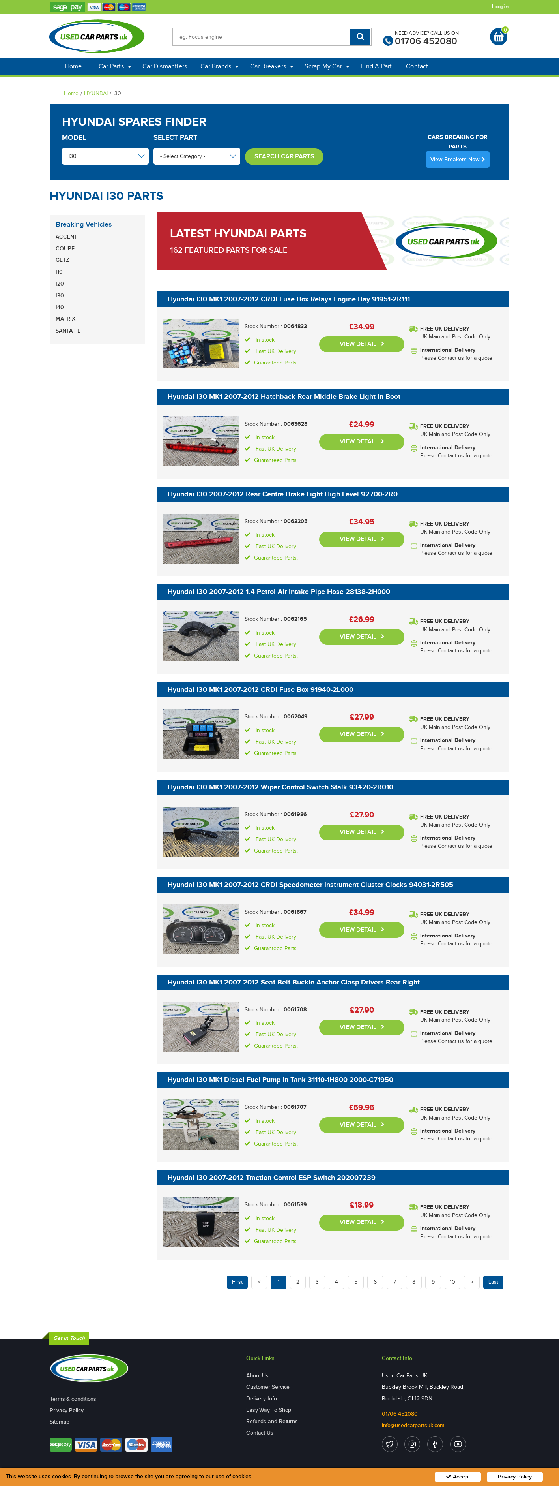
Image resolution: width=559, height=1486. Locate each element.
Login (500, 6)
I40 (60, 307)
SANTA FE (68, 330)
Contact (417, 66)
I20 (60, 283)
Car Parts (115, 66)
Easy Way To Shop (268, 1410)
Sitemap (59, 1421)
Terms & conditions (73, 1399)
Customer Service (268, 1387)
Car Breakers (272, 66)
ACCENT (66, 236)
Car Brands (219, 66)
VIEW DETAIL (362, 344)
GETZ (62, 260)
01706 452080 (426, 41)
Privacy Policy (67, 1410)
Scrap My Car (327, 66)
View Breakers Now (457, 159)
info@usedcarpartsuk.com (413, 1425)
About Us (257, 1375)
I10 (59, 272)
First (237, 1282)
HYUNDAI (96, 93)
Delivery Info (261, 1398)
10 (452, 1282)
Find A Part (376, 66)
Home (73, 66)
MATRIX (65, 319)
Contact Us (259, 1433)
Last (493, 1282)
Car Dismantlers (164, 66)
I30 (60, 295)
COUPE (65, 248)
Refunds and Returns (272, 1421)
